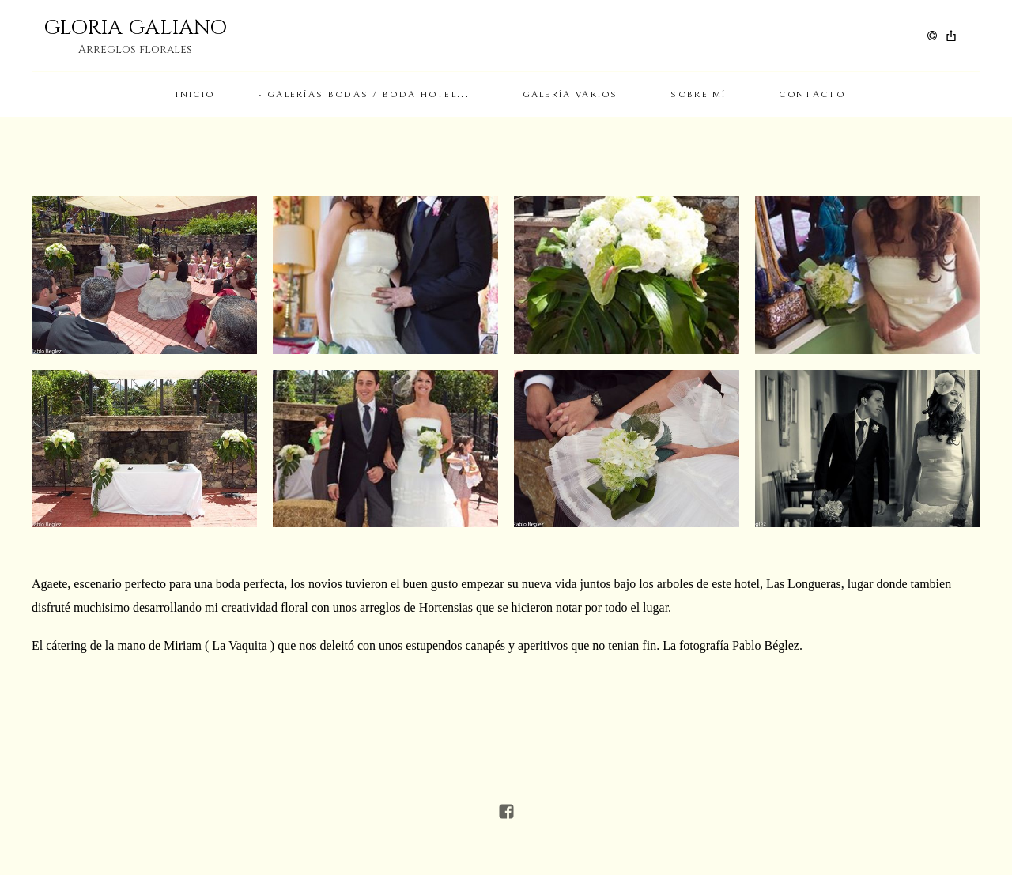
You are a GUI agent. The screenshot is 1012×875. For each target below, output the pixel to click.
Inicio (195, 94)
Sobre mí (698, 94)
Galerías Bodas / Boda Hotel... (368, 94)
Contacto (811, 94)
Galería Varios (570, 94)
